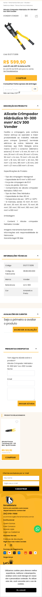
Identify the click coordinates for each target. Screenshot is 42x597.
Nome (10, 369)
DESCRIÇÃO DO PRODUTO (21, 106)
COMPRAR (21, 78)
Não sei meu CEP (11, 93)
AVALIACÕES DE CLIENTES (21, 314)
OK (35, 89)
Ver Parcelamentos (10, 71)
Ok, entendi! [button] (21, 590)
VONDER (7, 16)
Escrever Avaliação (25, 329)
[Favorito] (17, 421)
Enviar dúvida (26, 403)
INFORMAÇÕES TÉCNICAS (21, 256)
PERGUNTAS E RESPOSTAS (21, 349)
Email (9, 379)
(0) (26, 16)
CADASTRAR (21, 489)
